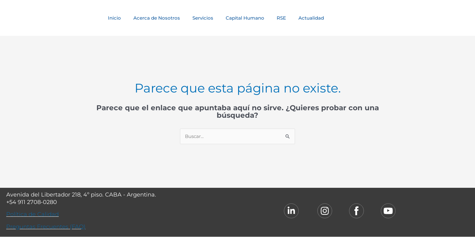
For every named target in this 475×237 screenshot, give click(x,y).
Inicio (114, 18)
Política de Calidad (32, 214)
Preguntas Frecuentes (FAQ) (45, 226)
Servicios (202, 18)
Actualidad (311, 18)
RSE (281, 18)
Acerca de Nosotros (156, 18)
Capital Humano (245, 18)
